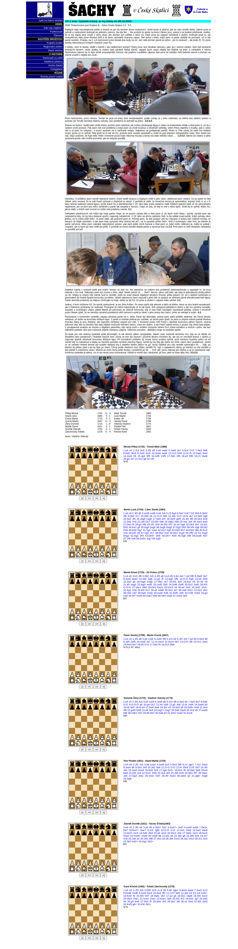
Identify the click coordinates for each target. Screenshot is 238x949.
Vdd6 (161, 590)
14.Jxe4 (127, 456)
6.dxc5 (183, 890)
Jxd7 (180, 827)
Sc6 (151, 710)
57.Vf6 (127, 538)
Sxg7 (168, 710)
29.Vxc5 (168, 587)
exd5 (149, 584)
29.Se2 (171, 901)
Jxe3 (204, 641)
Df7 (170, 524)
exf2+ (204, 893)
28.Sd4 (157, 901)
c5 (130, 638)
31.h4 (176, 524)
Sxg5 (152, 527)
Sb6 (205, 450)
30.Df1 (164, 524)
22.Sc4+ (146, 773)
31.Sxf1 (196, 587)
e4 (165, 713)
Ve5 (185, 595)
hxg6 (149, 518)
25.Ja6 (132, 838)
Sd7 (180, 581)
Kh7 (183, 530)
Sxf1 (188, 587)
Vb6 (161, 521)
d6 (153, 450)
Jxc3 (163, 833)
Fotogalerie (56, 69)
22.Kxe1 (161, 898)
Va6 (177, 521)
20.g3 (126, 458)
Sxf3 (204, 901)
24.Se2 (189, 898)
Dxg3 (126, 535)
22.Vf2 (150, 458)
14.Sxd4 (199, 704)
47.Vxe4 (177, 595)
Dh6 (125, 530)
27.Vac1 (136, 587)
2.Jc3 (136, 450)
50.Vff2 (189, 533)
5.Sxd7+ (172, 827)
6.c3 (185, 764)
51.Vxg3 (202, 533)
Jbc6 (133, 453)
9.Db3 (131, 516)
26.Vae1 (202, 773)
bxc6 (149, 893)
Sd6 (165, 516)
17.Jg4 (163, 770)
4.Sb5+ (157, 827)
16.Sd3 (149, 770)
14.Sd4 (143, 833)
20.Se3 (198, 518)
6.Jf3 (179, 638)
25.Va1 (183, 521)
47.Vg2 (145, 533)
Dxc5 (160, 587)
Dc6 (181, 773)
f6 (185, 770)
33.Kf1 (204, 524)
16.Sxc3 (171, 833)
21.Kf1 (165, 835)
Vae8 (204, 456)
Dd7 (158, 775)
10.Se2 (157, 893)
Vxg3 (181, 533)
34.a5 (154, 590)
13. (184, 578)
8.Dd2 (126, 453)
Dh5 (125, 527)
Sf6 (176, 578)
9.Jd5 (126, 641)
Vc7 (137, 516)
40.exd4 (158, 593)
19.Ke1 (187, 581)
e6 (151, 516)
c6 (130, 513)
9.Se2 (138, 767)
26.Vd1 (144, 838)
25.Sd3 (203, 898)
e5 (130, 450)
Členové (58, 35)
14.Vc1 (197, 641)
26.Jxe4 (197, 521)
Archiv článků (55, 65)
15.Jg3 (141, 456)
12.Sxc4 (169, 641)
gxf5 (178, 518)
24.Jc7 (203, 835)
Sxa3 (126, 835)
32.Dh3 (190, 524)
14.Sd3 (198, 516)
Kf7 (182, 898)
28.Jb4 (169, 838)
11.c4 (154, 641)
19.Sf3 (197, 895)
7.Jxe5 (198, 890)
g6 (144, 458)
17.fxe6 (149, 707)
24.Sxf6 (173, 584)
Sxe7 (143, 830)
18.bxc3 (203, 833)
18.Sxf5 (171, 518)
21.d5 (126, 584)
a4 (138, 838)
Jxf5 (181, 593)
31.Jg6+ (196, 775)
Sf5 (148, 456)
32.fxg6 (127, 778)
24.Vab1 (169, 521)
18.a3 (185, 456)
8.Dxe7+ (134, 830)
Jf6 (125, 516)
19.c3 (197, 456)
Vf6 (144, 524)
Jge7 (191, 764)
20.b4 (204, 770)
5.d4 (169, 890)
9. (134, 704)
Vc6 (134, 521)
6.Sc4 (185, 450)
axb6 (164, 453)
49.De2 (174, 533)
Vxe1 (136, 898)
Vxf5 (163, 456)
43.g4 (204, 593)
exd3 (180, 713)
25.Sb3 (189, 773)
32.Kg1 (127, 590)
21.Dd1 (127, 521)
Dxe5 (141, 770)
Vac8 (183, 710)
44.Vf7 (132, 595)
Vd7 (134, 593)
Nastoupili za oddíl (53, 57)
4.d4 (158, 450)
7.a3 (186, 576)
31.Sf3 (197, 901)
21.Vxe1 (144, 898)
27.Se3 (144, 901)
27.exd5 (203, 710)
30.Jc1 (198, 838)
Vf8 (178, 456)
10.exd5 (141, 641)
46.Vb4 (162, 595)
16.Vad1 (155, 895)
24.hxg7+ (159, 710)
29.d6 (146, 713)
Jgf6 (157, 830)
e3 (195, 533)
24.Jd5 (174, 773)
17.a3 (169, 895)
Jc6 (164, 513)
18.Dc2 (165, 644)
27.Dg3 (133, 775)
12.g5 (172, 704)
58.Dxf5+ (141, 538)
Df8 (189, 535)
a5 (182, 707)
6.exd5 (188, 827)
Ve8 (133, 538)
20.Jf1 (200, 581)
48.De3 (159, 533)
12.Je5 (172, 516)
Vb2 (205, 590)
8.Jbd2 (203, 513)
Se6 (158, 767)
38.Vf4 (190, 527)
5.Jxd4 (172, 450)
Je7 (179, 450)
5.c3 (168, 513)
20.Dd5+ (189, 707)
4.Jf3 (157, 576)
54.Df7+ (166, 535)
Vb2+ (150, 841)
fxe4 (205, 453)
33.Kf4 (141, 904)
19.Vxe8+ (135, 835)
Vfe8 (188, 830)
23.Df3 (154, 521)
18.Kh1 (178, 770)
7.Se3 (198, 450)
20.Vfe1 (127, 898)
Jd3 (125, 775)
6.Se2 (180, 513)
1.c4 (125, 576)
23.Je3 (161, 773)
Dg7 (139, 530)
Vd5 (155, 595)
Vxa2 (154, 530)
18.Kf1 (172, 581)
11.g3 (157, 578)
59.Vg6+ (157, 538)
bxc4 (161, 641)
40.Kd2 (133, 530)
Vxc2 (191, 838)
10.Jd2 (142, 578)
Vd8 (166, 704)
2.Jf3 (135, 513)
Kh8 (179, 453)
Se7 (197, 524)
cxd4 (150, 638)
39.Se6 (142, 593)
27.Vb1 (157, 838)
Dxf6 (180, 584)
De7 (125, 830)
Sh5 (197, 513)
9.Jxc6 (141, 453)
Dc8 (205, 518)
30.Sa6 (159, 713)
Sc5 (142, 450)
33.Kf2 (141, 590)
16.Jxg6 (141, 518)
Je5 (145, 767)
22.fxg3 (141, 584)
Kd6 (166, 593)
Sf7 (195, 773)
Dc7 (148, 521)
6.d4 (176, 576)
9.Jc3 (150, 830)
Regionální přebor (53, 46)
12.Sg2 (169, 578)
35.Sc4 (169, 590)
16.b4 (140, 644)
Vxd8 (135, 893)
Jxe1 (141, 775)
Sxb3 (172, 775)
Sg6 (205, 516)
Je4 (190, 521)
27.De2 (127, 524)
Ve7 (163, 895)
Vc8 (186, 513)
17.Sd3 (171, 456)
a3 (163, 838)
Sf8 (151, 838)
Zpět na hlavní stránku (51, 20)
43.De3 (176, 530)
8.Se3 (200, 638)
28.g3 (138, 524)
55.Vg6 (182, 535)
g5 (138, 527)
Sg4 (174, 513)
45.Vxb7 (147, 595)
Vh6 (157, 524)
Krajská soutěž (55, 42)
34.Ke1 (132, 527)
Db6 (144, 587)
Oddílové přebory (53, 61)
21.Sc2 (139, 458)
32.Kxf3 (127, 904)
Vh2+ (205, 587)
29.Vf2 (150, 524)
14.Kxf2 (127, 895)
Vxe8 (144, 835)
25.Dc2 (189, 584)
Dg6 (183, 524)
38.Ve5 (127, 593)
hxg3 (133, 584)
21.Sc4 (204, 707)
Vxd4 (150, 593)
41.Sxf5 (173, 593)
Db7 (152, 713)
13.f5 (191, 767)
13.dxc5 (127, 833)
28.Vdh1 (132, 713)
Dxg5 (169, 527)
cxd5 (152, 513)
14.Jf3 (204, 767)
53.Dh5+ (150, 535)
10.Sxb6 (156, 453)
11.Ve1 (181, 830)
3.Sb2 (145, 576)
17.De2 (154, 644)
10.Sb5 (145, 516)
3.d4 (144, 638)
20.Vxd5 (152, 835)
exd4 (164, 450)
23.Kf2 (176, 898)
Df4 (142, 535)
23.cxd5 (157, 584)
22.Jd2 (141, 521)
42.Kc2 (162, 530)
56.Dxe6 (197, 535)
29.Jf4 (165, 775)
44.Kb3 (190, 530)
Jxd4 (190, 704)
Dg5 (191, 578)
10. (165, 830)
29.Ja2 (184, 838)
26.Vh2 (190, 710)
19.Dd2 (191, 770)
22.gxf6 (131, 710)
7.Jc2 (198, 764)
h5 (194, 581)
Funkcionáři (56, 31)
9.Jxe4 (127, 578)
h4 (206, 581)
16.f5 (138, 707)
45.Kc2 (204, 530)
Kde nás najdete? (53, 27)
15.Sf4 (140, 895)
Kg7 (149, 538)
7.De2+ (203, 827)
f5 (190, 453)
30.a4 (181, 587)
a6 (138, 533)
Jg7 (196, 898)
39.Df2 (203, 527)
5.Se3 (173, 764)
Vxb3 (197, 593)
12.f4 (185, 453)
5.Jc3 (169, 638)
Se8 (198, 770)
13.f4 (185, 516)
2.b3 (135, 576)
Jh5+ (148, 904)
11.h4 (159, 704)
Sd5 (169, 898)
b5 (195, 638)
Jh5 (164, 901)
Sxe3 (204, 764)
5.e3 (166, 576)
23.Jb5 (190, 835)
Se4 (190, 901)
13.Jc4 (196, 893)
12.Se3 (196, 830)
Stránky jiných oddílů (51, 76)
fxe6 (156, 707)
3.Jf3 (148, 450)
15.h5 (126, 707)
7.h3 (191, 513)
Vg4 (168, 530)
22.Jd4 (178, 835)
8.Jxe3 (127, 767)
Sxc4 (204, 895)
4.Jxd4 (157, 638)
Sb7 (177, 641)
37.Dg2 (177, 527)
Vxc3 (177, 838)
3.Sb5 (148, 890)
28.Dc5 (152, 587)
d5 (139, 513)
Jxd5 (196, 584)
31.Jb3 (127, 841)
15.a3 (157, 833)
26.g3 (130, 901)
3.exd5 (145, 513)
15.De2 (127, 581)
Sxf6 (138, 710)
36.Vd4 (182, 590)
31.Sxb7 (171, 713)
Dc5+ (171, 770)
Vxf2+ (135, 841)
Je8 (178, 704)
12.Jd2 (184, 893)
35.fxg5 (145, 527)
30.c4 (184, 901)
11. (172, 453)
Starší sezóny (55, 50)
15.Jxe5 (132, 770)
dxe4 (135, 578)
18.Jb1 (163, 707)
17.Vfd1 (158, 581)
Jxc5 (135, 833)
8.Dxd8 (127, 893)
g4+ (135, 904)
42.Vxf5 (189, 593)
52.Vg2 (134, 535)
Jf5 (134, 518)
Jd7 (164, 518)
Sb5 (165, 584)
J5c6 (185, 767)
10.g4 (147, 704)
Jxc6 (148, 453)
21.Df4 (132, 773)
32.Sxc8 (187, 713)
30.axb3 (181, 775)
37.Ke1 (198, 590)
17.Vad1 (187, 833)
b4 (143, 707)
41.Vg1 (147, 530)
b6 (159, 835)
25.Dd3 (175, 710)
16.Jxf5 (155, 456)
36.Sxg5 (160, 527)
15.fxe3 (127, 644)
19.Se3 (176, 707)
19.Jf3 (185, 518)
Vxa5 (169, 595)
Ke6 (137, 901)
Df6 (191, 456)
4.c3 (159, 890)
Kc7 (148, 590)
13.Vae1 (197, 453)
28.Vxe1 (149, 775)
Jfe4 (150, 833)
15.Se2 (127, 518)
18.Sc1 (181, 895)
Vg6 (197, 527)
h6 (134, 456)
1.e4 (125, 450)
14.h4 (198, 578)
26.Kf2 (204, 584)
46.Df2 (132, 533)
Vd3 (125, 595)
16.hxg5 (141, 581)
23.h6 (145, 710)
